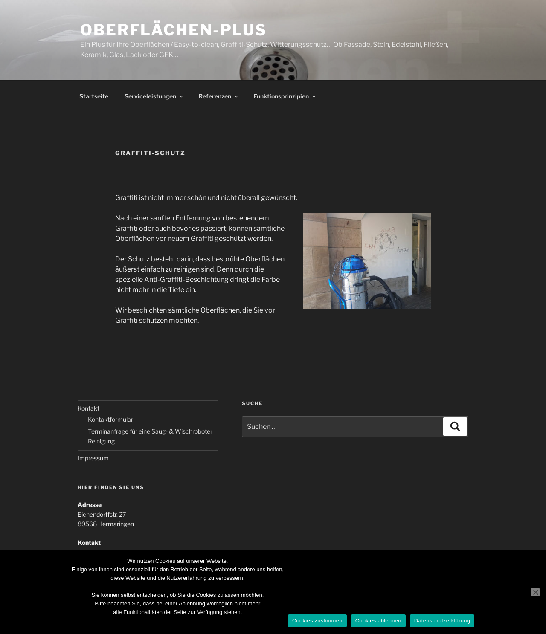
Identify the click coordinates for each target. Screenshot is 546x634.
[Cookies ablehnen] (535, 592)
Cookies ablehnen (378, 620)
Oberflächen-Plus (173, 29)
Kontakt (88, 408)
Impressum (93, 458)
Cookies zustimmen (317, 620)
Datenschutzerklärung (442, 620)
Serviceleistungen (154, 96)
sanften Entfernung (180, 218)
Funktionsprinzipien (285, 96)
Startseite (93, 96)
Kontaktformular (110, 419)
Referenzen (218, 96)
